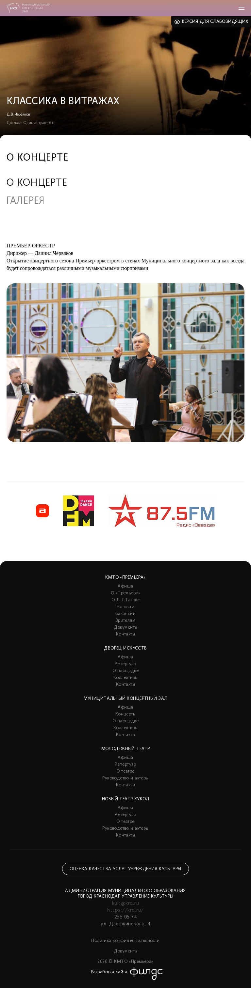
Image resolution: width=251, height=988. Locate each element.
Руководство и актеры (125, 778)
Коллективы (125, 677)
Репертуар (125, 664)
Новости (125, 606)
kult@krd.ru (125, 903)
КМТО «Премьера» (125, 577)
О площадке (125, 670)
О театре (125, 771)
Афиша (125, 586)
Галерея (26, 201)
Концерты (125, 714)
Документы (126, 627)
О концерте (37, 183)
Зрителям (125, 620)
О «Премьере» (125, 593)
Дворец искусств (125, 648)
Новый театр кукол (125, 799)
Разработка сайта (109, 972)
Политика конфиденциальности (125, 940)
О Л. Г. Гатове (125, 600)
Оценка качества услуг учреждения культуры (125, 869)
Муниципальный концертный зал (126, 698)
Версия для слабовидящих (215, 21)
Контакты (125, 634)
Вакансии (125, 613)
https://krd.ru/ (125, 910)
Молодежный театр (125, 748)
